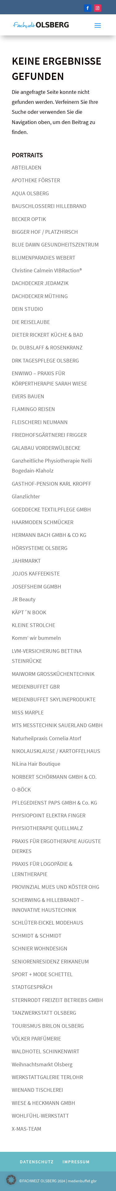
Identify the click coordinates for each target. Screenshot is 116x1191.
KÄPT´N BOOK (29, 612)
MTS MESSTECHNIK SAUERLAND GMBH (57, 725)
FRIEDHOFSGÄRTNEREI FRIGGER (49, 434)
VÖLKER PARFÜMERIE (36, 1038)
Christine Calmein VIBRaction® (47, 270)
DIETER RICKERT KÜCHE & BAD (47, 334)
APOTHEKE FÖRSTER (36, 180)
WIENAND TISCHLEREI (37, 1089)
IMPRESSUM (76, 1162)
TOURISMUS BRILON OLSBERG (48, 1025)
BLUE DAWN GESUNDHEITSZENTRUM (55, 244)
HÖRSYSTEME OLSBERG (39, 548)
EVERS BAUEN (28, 396)
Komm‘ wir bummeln (36, 637)
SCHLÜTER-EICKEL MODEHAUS (47, 922)
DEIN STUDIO (27, 308)
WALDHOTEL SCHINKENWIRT (45, 1051)
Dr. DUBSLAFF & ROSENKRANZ (47, 347)
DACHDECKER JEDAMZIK (40, 283)
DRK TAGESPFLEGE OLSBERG (45, 360)
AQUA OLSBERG (30, 193)
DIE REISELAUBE (31, 321)
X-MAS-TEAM (26, 1128)
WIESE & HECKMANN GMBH (43, 1102)
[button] (11, 1180)
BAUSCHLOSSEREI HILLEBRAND (49, 206)
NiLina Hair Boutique (36, 763)
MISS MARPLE (28, 712)
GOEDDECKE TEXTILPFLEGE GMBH (51, 509)
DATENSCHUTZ (37, 1162)
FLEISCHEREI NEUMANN (40, 422)
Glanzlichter (26, 496)
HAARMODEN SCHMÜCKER (42, 522)
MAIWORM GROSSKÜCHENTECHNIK (53, 673)
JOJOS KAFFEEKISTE (36, 573)
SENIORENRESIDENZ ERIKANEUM (50, 961)
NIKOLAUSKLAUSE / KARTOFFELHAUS (56, 751)
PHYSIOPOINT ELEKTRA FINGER (48, 815)
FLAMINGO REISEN (33, 409)
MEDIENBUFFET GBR (36, 686)
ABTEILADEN (26, 167)
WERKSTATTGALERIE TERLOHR (47, 1077)
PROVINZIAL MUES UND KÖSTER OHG (55, 886)
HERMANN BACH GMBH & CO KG (49, 534)
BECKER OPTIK (29, 219)
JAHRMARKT (26, 560)
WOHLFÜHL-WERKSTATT (40, 1115)
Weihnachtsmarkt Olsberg (42, 1064)
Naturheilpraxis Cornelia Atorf (46, 738)
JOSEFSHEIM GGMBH (36, 586)
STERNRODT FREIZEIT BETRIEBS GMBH (57, 1000)
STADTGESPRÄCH (32, 986)
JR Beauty (23, 599)
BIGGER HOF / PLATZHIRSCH (45, 231)
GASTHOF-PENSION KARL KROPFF (51, 483)
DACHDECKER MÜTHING (40, 296)
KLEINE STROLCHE (33, 625)
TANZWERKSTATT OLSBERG (44, 1012)
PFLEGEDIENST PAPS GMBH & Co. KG (54, 802)
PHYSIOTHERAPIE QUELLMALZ (47, 828)
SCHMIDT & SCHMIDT (37, 935)
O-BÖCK (21, 789)
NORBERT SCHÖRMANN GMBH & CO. (54, 776)
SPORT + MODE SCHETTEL (42, 974)
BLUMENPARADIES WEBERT (43, 257)
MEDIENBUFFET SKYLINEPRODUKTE (54, 699)
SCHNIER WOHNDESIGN (39, 948)
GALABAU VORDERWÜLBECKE (46, 447)
